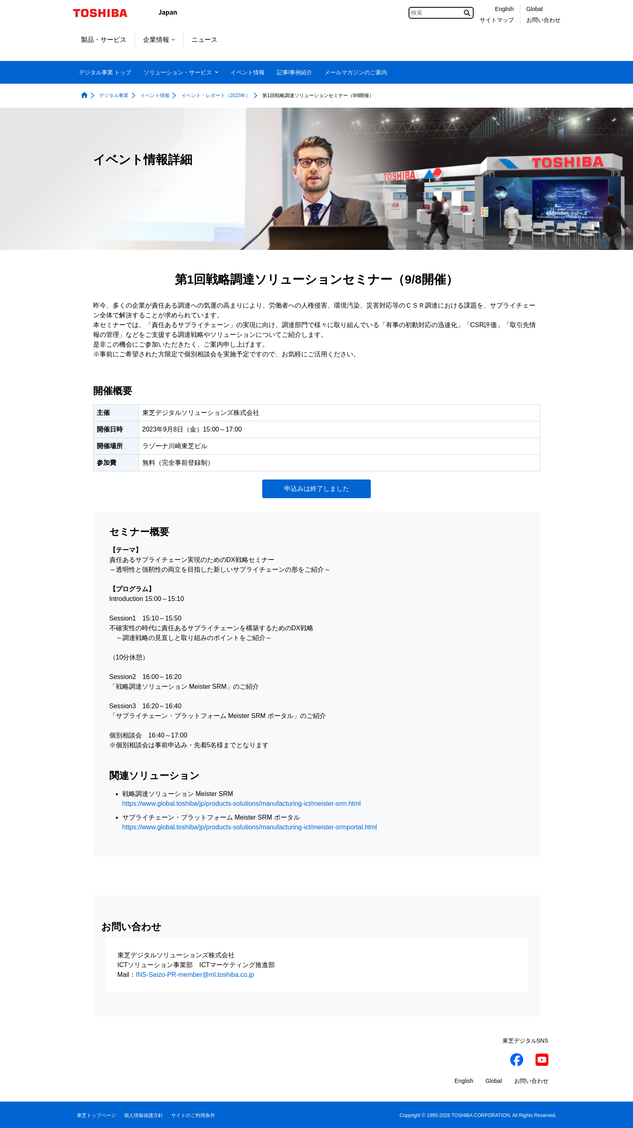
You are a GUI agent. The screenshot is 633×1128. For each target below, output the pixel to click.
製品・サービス (103, 39)
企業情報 (159, 39)
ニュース (204, 39)
